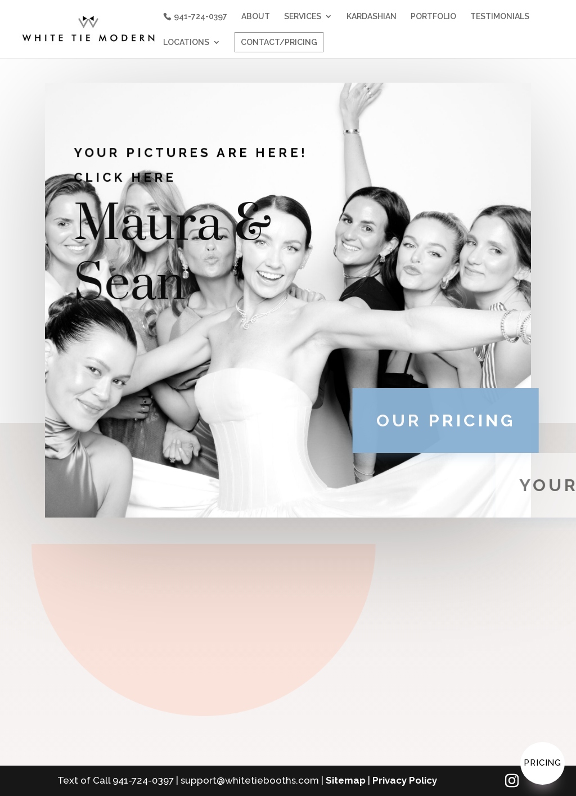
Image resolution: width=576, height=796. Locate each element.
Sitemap (346, 780)
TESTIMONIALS (499, 16)
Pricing (542, 763)
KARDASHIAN (371, 16)
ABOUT (255, 16)
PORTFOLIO (433, 16)
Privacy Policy (404, 780)
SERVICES (302, 16)
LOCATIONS (186, 42)
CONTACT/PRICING (279, 42)
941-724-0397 (200, 16)
